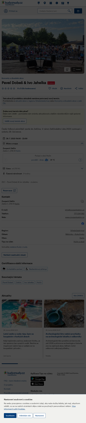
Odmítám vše (25, 415)
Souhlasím (10, 415)
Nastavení (39, 415)
